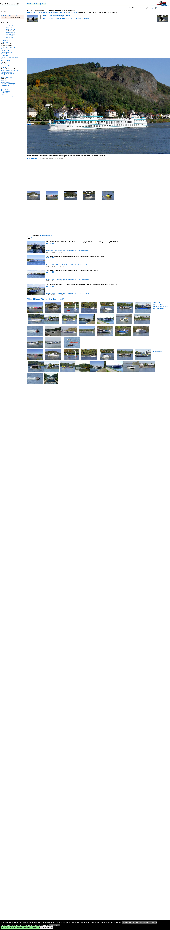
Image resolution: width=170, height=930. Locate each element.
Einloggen (152, 8)
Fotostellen (4, 93)
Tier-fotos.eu (9, 37)
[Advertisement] (43, 38)
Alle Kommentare (46, 235)
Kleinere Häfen (5, 65)
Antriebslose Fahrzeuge (8, 47)
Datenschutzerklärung (7, 96)
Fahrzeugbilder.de (11, 29)
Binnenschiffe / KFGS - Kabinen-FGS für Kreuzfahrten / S (66, 18)
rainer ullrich (50, 243)
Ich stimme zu (47, 927)
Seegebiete (4, 40)
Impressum (42, 4)
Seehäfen (4, 67)
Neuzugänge (5, 89)
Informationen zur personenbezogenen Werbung (140, 922)
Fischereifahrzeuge (7, 52)
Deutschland (158, 352)
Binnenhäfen (5, 64)
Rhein (75, 12)
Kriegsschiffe (5, 55)
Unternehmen (5, 85)
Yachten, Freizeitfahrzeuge (9, 57)
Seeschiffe (4, 54)
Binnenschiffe (5, 49)
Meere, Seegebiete (7, 77)
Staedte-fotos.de (10, 34)
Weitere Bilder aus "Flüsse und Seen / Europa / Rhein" (45, 299)
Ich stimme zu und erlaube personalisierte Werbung (21, 927)
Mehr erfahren (55, 925)
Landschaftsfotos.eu (11, 36)
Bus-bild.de (9, 27)
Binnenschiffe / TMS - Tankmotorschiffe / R (78, 250)
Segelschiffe (5, 42)
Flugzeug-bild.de (10, 32)
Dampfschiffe (5, 50)
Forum (29, 4)
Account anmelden (162, 8)
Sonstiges (4, 80)
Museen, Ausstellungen (8, 84)
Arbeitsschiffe (5, 59)
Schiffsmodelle (5, 82)
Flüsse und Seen (60, 12)
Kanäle (3, 75)
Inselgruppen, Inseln (7, 74)
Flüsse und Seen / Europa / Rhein (56, 16)
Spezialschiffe (5, 60)
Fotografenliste (5, 91)
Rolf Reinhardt (32, 158)
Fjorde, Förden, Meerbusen (9, 70)
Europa (70, 12)
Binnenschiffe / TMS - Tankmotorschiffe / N (78, 265)
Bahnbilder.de (9, 26)
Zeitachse (4, 94)
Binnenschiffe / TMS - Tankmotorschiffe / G (78, 293)
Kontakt (35, 4)
